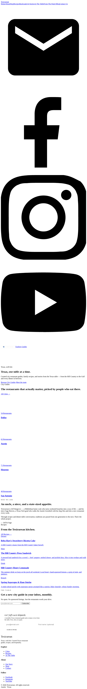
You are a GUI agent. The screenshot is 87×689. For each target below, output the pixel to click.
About (7, 4)
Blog (58, 4)
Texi (5, 2)
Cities (7, 651)
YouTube (8, 681)
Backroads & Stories (26, 4)
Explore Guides (21, 347)
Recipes (16, 4)
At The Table (39, 4)
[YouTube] (43, 344)
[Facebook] (43, 174)
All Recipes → (6, 534)
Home (3, 4)
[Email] (43, 89)
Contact (8, 668)
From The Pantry (50, 4)
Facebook (8, 677)
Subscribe (25, 603)
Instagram (9, 679)
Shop (12, 4)
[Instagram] (43, 259)
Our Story (9, 664)
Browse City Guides (8, 382)
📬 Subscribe (8, 347)
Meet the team (21, 382)
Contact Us (64, 4)
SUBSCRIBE (12, 629)
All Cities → (5, 394)
